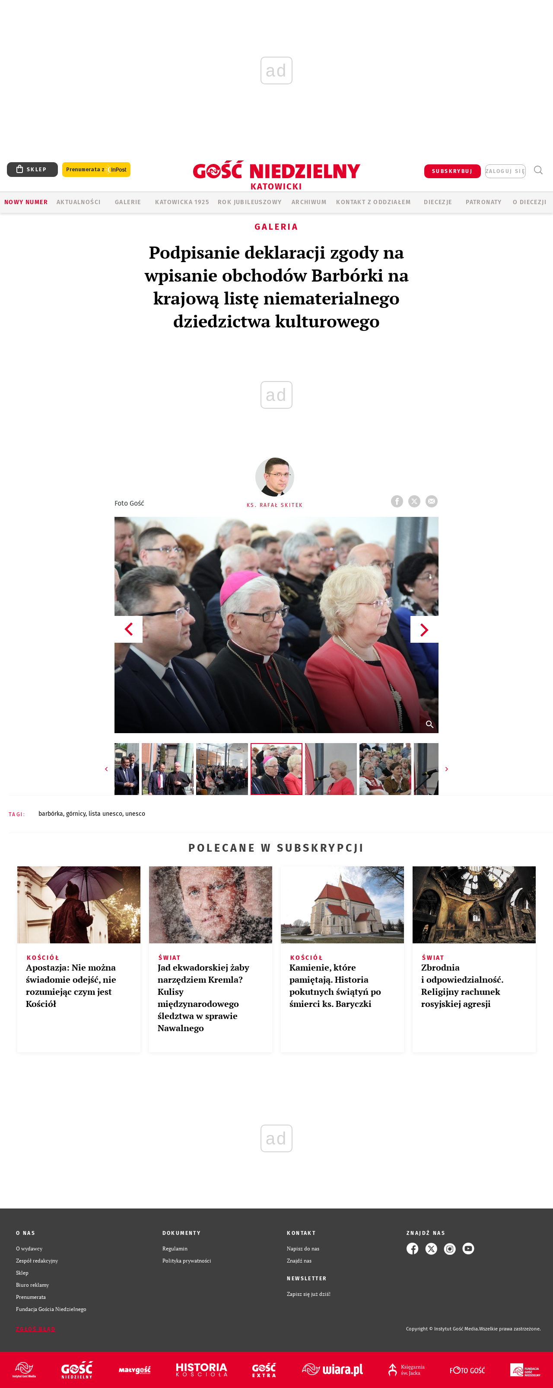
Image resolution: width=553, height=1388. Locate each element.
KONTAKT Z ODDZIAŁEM (373, 202)
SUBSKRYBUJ (452, 171)
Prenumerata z (96, 170)
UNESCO (135, 813)
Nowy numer (26, 202)
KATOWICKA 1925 (182, 202)
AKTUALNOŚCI (79, 202)
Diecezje (438, 202)
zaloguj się (505, 171)
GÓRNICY (76, 813)
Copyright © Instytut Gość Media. (442, 1329)
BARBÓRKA (50, 813)
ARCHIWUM (309, 202)
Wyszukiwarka (538, 170)
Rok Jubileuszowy (250, 202)
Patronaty (484, 202)
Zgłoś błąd (36, 1329)
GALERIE (128, 202)
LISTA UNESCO (105, 813)
